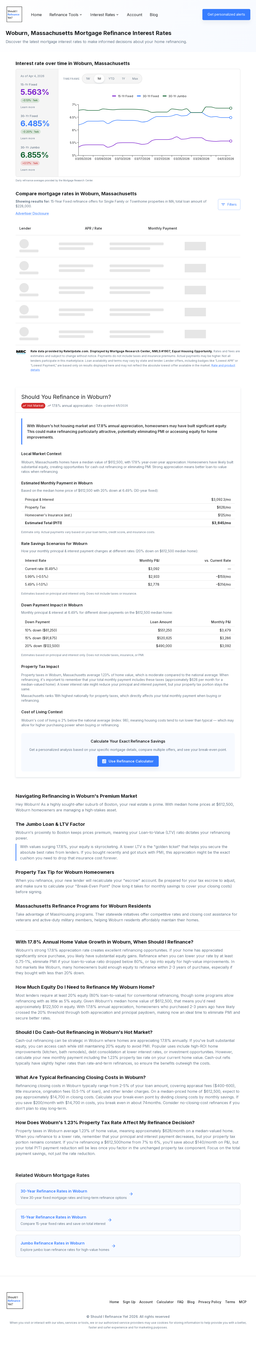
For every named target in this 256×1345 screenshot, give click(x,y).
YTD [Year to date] (111, 78)
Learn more (28, 107)
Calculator (165, 1302)
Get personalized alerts (226, 14)
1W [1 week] (88, 78)
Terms (230, 1302)
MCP (243, 1302)
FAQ (180, 1302)
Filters (229, 204)
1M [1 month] (99, 78)
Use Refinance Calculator (128, 761)
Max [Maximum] (135, 78)
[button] (122, 96)
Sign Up (129, 1302)
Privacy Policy (209, 1302)
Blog (154, 14)
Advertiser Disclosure (32, 213)
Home (36, 14)
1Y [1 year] (123, 78)
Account (134, 14)
